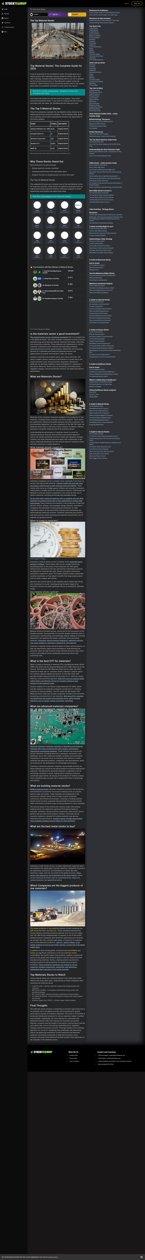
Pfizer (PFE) (92, 392)
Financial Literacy (94, 96)
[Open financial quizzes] (38, 14)
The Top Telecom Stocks (96, 434)
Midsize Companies (95, 35)
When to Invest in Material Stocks (98, 411)
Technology (92, 43)
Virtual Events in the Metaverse (98, 280)
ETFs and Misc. (93, 85)
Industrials (92, 39)
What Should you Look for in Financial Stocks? (102, 357)
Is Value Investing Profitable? (97, 235)
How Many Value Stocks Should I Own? (100, 250)
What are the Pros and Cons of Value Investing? (102, 233)
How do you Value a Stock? (97, 241)
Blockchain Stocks (94, 109)
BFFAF (53, 148)
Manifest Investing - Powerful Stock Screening (102, 136)
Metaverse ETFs (93, 270)
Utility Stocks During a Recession (98, 180)
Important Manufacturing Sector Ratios (100, 315)
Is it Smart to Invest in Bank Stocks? (99, 354)
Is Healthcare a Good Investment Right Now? (102, 372)
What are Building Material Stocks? (99, 420)
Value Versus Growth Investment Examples (101, 248)
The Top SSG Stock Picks (96, 142)
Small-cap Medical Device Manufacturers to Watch (103, 374)
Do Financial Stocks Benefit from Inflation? (101, 348)
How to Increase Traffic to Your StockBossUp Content (104, 12)
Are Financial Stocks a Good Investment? (101, 336)
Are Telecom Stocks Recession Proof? (100, 447)
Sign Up (137, 3)
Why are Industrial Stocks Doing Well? (100, 320)
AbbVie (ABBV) (93, 397)
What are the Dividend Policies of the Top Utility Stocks (104, 178)
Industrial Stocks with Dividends (98, 313)
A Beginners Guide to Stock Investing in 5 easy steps (104, 20)
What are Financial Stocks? (97, 334)
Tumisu (37, 558)
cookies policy (52, 1257)
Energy (91, 48)
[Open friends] (77, 14)
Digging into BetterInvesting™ (97, 124)
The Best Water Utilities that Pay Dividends (101, 197)
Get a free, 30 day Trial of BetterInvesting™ (101, 121)
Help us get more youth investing (98, 134)
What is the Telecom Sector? (97, 456)
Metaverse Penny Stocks (96, 267)
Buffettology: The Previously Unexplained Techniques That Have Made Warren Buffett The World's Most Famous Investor (105, 218)
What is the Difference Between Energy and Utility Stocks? (105, 187)
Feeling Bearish (93, 30)
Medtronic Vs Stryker (95, 386)
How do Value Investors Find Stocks (99, 245)
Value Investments (94, 94)
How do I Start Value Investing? (98, 231)
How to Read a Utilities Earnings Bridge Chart (102, 169)
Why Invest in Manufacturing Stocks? (99, 318)
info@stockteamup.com (114, 1058)
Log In (126, 3)
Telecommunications (95, 47)
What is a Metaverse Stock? (97, 285)
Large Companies (94, 34)
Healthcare (92, 45)
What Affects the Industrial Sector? (99, 322)
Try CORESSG (93, 128)
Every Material (47, 196)
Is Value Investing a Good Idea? (98, 228)
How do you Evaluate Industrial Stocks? (100, 309)
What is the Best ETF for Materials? (99, 413)
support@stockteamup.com (117, 1055)
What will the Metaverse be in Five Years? (101, 290)
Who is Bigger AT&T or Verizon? (98, 458)
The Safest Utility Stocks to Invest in (99, 202)
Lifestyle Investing (94, 90)
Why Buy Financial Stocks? (96, 341)
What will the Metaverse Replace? (98, 292)
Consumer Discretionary (96, 56)
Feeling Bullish (93, 28)
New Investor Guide (94, 110)
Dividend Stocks (93, 32)
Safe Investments (94, 103)
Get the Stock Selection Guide (97, 126)
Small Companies (94, 37)
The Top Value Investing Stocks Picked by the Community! (105, 214)
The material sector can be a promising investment (49, 337)
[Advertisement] (48, 316)
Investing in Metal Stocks (96, 424)
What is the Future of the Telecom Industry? (101, 451)
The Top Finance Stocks (96, 332)
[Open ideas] (58, 14)
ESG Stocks (92, 101)
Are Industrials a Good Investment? (99, 304)
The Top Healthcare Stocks (97, 369)
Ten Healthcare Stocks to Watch (98, 376)
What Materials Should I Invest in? (99, 408)
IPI (51, 133)
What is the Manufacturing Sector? (99, 311)
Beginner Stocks (94, 99)
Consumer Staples (94, 54)
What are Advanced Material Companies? (101, 415)
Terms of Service (74, 1061)
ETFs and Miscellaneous (96, 59)
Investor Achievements (50, 91)
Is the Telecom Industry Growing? (98, 449)
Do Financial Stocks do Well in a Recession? (101, 346)
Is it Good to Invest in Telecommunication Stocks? (103, 436)
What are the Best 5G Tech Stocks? (99, 453)
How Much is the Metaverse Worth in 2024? (101, 288)
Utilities (91, 50)
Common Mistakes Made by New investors (101, 22)
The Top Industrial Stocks (96, 302)
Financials (92, 41)
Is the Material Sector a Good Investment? (101, 422)
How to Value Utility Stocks (97, 167)
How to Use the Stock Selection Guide (100, 156)
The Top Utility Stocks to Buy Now (98, 193)
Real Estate (92, 58)
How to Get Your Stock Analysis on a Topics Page (103, 15)
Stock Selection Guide (95, 92)
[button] (14, 9)
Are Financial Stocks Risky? (97, 339)
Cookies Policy (73, 1055)
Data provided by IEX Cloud (106, 1064)
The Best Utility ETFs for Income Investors (101, 199)
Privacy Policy (73, 1058)
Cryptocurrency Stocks (95, 107)
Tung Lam (40, 329)
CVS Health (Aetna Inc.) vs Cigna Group (100, 384)
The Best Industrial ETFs (96, 306)
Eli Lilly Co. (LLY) (94, 394)
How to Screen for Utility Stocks (98, 165)
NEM (52, 138)
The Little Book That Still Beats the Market (101, 223)
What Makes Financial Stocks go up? (99, 343)
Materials (92, 52)
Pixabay (48, 329)
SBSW (53, 129)
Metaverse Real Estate (95, 277)
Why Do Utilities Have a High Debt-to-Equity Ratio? (103, 176)
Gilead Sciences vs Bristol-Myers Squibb (100, 382)
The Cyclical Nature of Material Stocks (100, 417)
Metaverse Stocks (94, 105)
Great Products (93, 97)
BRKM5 (53, 143)
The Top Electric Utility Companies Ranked (101, 195)
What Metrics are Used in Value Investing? (101, 252)
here (125, 1061)
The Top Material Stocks (96, 406)
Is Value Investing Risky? (96, 243)
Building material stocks (39, 789)
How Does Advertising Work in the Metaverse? (102, 275)
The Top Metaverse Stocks (96, 265)
